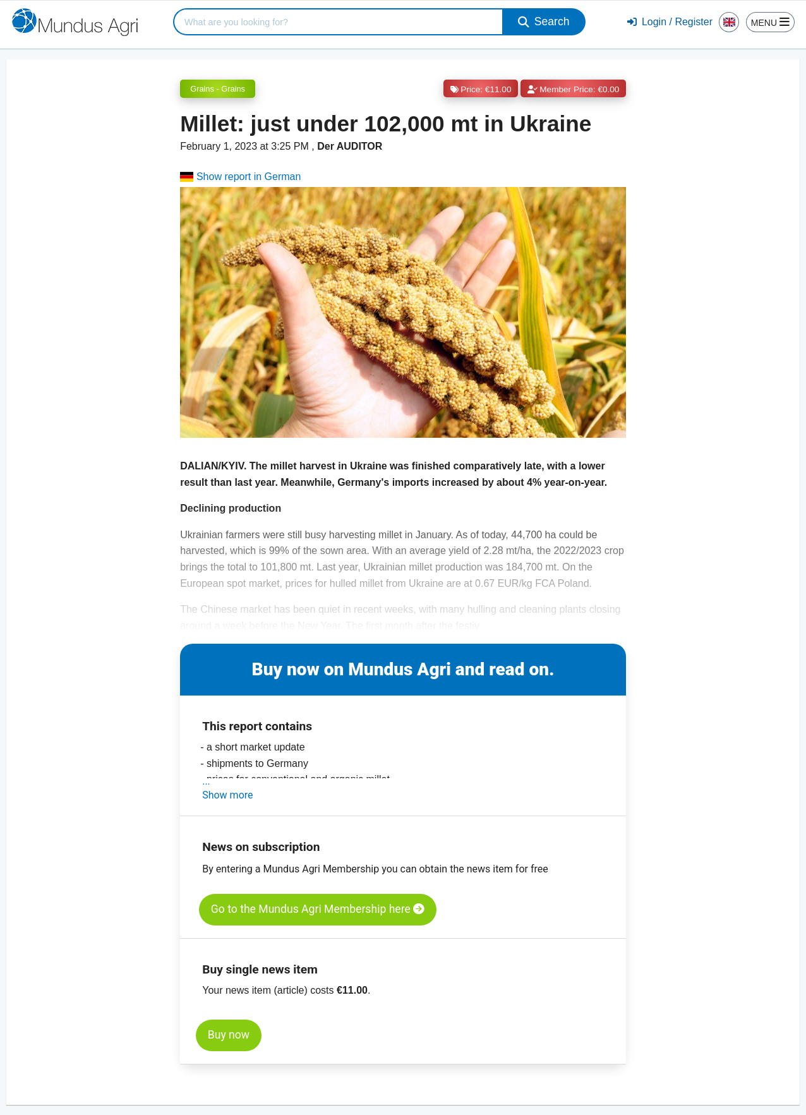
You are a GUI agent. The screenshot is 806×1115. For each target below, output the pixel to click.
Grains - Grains (217, 88)
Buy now (229, 1034)
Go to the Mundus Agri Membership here (317, 909)
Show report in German (240, 176)
